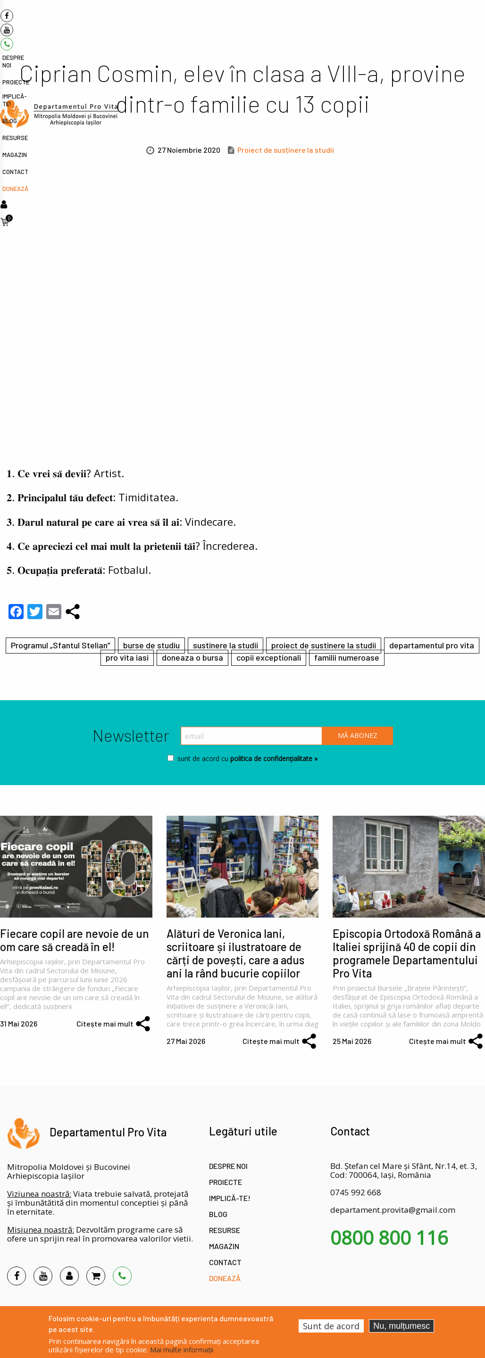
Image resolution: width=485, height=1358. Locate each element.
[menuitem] (59, 17)
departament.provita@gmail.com (392, 1209)
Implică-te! (230, 1197)
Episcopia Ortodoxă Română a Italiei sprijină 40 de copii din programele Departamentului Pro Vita (407, 953)
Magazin (224, 1246)
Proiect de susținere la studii (285, 150)
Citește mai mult (105, 1023)
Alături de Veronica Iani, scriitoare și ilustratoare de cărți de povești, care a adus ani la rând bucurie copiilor (235, 953)
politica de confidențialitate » (273, 758)
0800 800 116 (389, 1237)
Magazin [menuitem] (382, 21)
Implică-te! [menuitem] (293, 21)
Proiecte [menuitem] (256, 21)
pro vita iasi (127, 657)
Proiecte (225, 1181)
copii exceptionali (268, 657)
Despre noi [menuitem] (221, 21)
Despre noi (228, 1165)
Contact (225, 1262)
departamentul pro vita (431, 645)
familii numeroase (346, 657)
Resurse (224, 1230)
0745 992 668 (355, 1192)
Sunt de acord (331, 1326)
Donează (225, 1278)
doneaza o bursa (192, 657)
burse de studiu (151, 645)
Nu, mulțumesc (401, 1326)
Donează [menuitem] (447, 21)
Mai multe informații (181, 1349)
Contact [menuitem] (414, 21)
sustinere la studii (225, 645)
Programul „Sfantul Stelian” (60, 645)
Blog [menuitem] (324, 21)
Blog (218, 1213)
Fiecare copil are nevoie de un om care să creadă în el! (74, 940)
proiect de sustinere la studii (323, 645)
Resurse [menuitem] (350, 21)
